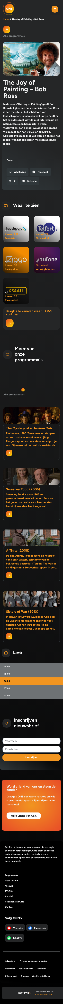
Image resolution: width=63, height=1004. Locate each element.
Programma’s (11, 875)
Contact (9, 907)
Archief (9, 896)
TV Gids (9, 891)
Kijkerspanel (11, 976)
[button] (55, 10)
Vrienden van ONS (14, 901)
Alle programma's (14, 35)
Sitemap (25, 976)
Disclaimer (10, 968)
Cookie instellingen (41, 976)
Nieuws (9, 885)
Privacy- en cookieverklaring (33, 961)
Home (5, 19)
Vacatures (41, 968)
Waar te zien (11, 880)
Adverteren (10, 961)
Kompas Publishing (43, 994)
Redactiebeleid (26, 968)
